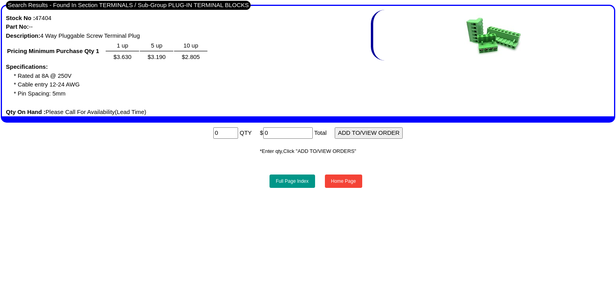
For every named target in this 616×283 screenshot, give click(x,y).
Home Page (343, 181)
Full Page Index (292, 181)
